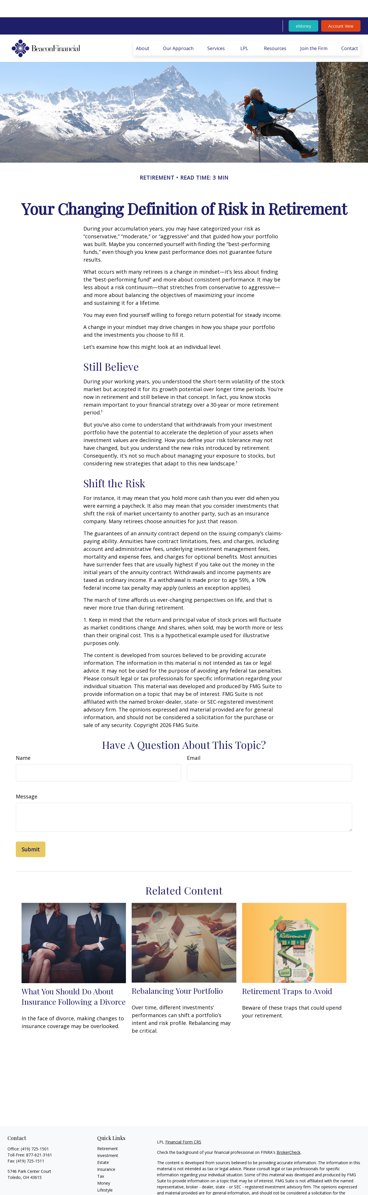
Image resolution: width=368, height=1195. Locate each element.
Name (23, 740)
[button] (142, 31)
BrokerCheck (288, 1135)
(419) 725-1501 (35, 1131)
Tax (100, 1159)
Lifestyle (105, 1172)
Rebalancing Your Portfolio (177, 973)
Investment (107, 1138)
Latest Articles (110, 1179)
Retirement (107, 1131)
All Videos (106, 1186)
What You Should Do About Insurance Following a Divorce (74, 979)
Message (26, 779)
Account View (340, 9)
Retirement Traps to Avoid (287, 973)
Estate (103, 1145)
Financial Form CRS (183, 1124)
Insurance (106, 1152)
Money (103, 1166)
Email (193, 740)
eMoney (303, 9)
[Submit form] (30, 832)
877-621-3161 (39, 1137)
